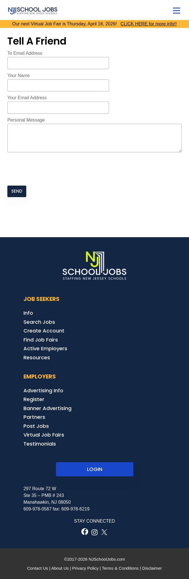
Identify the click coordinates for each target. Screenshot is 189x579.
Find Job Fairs (40, 339)
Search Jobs (39, 321)
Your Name (18, 75)
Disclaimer (152, 568)
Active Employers (45, 348)
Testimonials (39, 443)
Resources (36, 357)
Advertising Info (43, 390)
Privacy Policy (85, 568)
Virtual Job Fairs (43, 434)
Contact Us (37, 568)
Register (33, 399)
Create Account (43, 330)
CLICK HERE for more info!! (149, 23)
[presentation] (50, 169)
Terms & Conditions (120, 568)
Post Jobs (36, 426)
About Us (60, 568)
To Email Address (24, 53)
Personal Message (26, 120)
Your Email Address (27, 97)
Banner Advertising (47, 408)
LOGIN (94, 469)
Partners (34, 417)
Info (28, 312)
